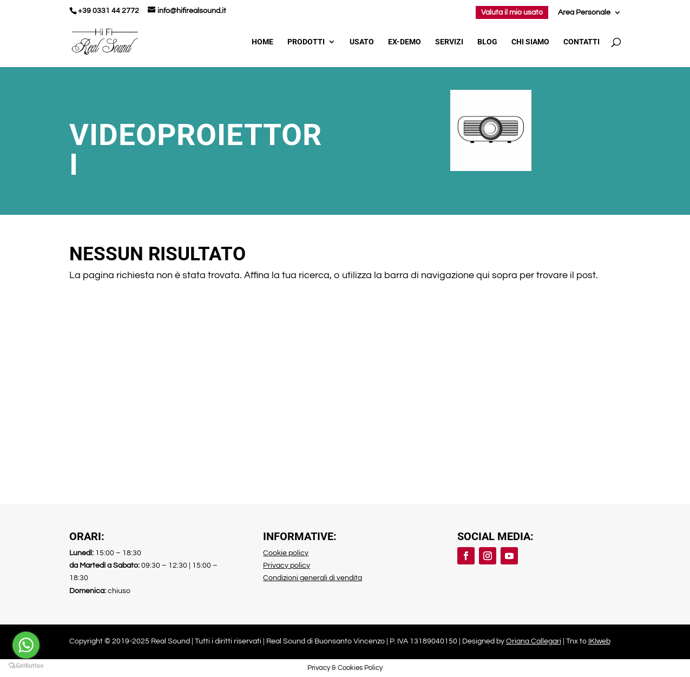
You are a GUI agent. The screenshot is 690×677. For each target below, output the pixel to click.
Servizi (449, 42)
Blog (487, 42)
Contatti (581, 42)
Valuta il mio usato (512, 12)
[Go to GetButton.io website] (26, 665)
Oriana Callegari (533, 641)
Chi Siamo (530, 42)
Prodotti (306, 42)
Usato (362, 42)
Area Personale (584, 12)
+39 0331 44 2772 (108, 11)
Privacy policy (286, 565)
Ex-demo (404, 42)
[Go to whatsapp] (26, 645)
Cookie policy (285, 553)
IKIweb (599, 641)
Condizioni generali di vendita (312, 578)
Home (262, 42)
